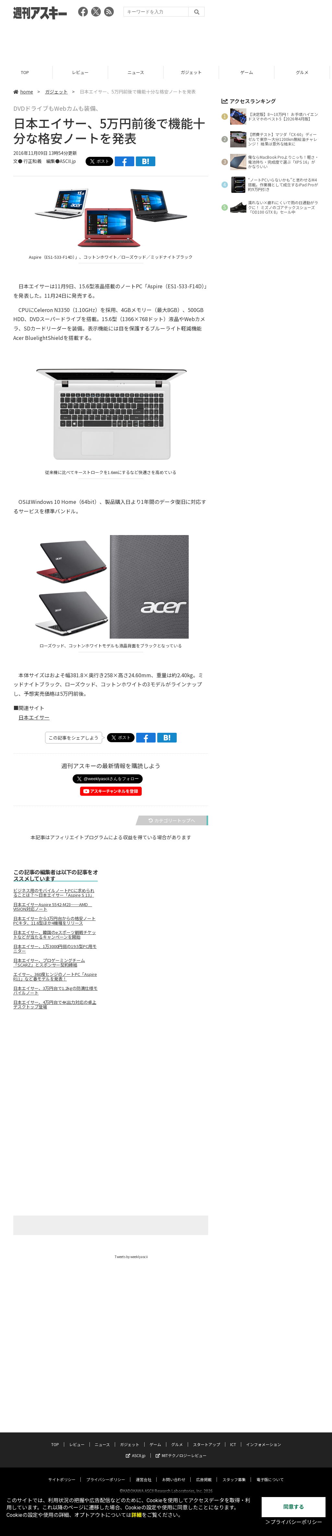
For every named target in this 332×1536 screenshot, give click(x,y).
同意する (293, 1507)
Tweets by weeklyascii (131, 1256)
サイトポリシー (62, 1473)
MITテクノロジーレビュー (181, 1449)
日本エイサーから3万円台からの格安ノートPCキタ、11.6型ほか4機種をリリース (54, 920)
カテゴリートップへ (171, 820)
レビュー (83, 72)
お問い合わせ (173, 1473)
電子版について (270, 1473)
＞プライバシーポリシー (293, 1522)
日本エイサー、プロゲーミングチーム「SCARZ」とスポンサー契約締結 (49, 962)
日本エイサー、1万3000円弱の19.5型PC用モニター (55, 948)
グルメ (177, 1438)
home (23, 91)
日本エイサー (34, 717)
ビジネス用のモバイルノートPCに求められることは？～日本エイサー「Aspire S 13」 (53, 892)
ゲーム (249, 72)
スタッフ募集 (234, 1473)
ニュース (138, 72)
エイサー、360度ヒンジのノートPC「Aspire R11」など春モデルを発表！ (55, 976)
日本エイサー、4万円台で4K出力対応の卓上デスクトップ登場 (54, 1004)
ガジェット (194, 72)
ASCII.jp (136, 1449)
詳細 (136, 1515)
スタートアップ (206, 1438)
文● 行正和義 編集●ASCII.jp (44, 161)
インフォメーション (263, 1438)
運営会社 (143, 1473)
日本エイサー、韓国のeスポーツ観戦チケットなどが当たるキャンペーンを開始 (54, 934)
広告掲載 (204, 1473)
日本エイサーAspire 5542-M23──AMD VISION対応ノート (52, 906)
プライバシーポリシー (105, 1473)
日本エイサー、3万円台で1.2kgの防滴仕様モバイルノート (55, 990)
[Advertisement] (166, 40)
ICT (233, 1438)
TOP (28, 72)
